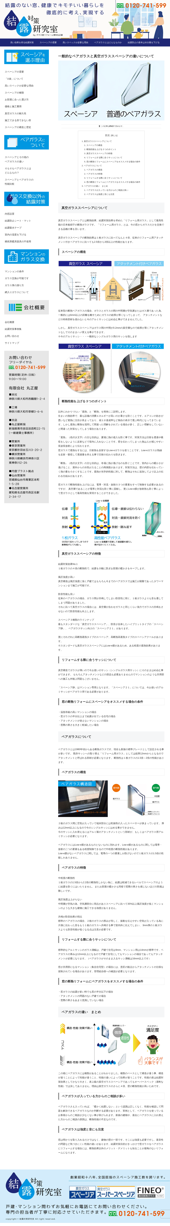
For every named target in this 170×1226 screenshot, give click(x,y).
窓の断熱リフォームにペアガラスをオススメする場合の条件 (113, 184)
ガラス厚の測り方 (14, 285)
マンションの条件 (14, 271)
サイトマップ (12, 343)
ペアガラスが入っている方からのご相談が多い (107, 193)
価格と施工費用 (13, 106)
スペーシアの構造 (93, 145)
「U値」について (14, 78)
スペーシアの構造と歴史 (18, 127)
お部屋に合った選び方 (17, 99)
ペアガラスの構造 (93, 171)
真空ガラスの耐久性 (15, 113)
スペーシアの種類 (14, 92)
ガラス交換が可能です (17, 278)
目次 (107, 135)
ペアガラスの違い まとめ (95, 188)
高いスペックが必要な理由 (19, 85)
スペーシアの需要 (14, 71)
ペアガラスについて (91, 167)
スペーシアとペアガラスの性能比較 (19, 181)
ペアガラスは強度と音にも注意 (99, 197)
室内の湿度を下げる (15, 234)
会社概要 (9, 322)
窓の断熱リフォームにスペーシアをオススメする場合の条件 (113, 163)
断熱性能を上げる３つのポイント (101, 150)
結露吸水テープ (13, 227)
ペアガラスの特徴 (93, 175)
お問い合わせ (12, 336)
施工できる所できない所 (18, 120)
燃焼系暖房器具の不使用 (18, 241)
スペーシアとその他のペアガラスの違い (17, 159)
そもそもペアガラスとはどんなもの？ (18, 170)
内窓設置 (9, 214)
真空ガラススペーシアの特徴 (98, 154)
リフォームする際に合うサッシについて (104, 158)
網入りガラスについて (17, 292)
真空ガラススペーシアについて (97, 141)
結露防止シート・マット (18, 220)
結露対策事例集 (13, 329)
